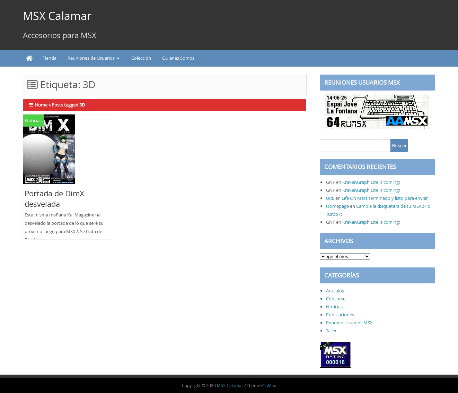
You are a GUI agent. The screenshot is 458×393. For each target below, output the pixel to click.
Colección (141, 58)
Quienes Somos (178, 58)
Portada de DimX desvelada (54, 198)
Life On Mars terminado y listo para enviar (385, 198)
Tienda (49, 58)
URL (330, 198)
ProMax (268, 385)
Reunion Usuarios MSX (349, 322)
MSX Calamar (57, 15)
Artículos (335, 291)
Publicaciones (340, 314)
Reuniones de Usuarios (91, 58)
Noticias (33, 120)
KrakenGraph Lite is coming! (371, 182)
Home (41, 105)
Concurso (336, 299)
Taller (331, 330)
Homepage (337, 206)
